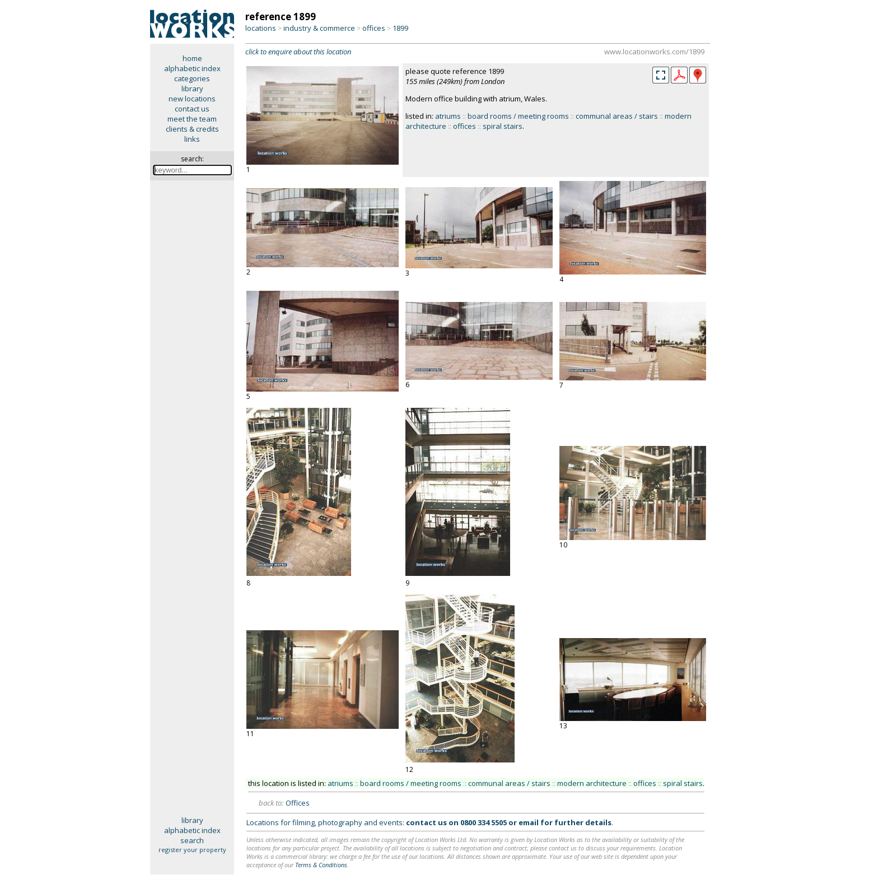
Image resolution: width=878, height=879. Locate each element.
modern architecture (592, 783)
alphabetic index (192, 68)
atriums (448, 116)
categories (192, 78)
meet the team (192, 119)
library (192, 88)
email (529, 822)
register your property (192, 849)
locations (260, 28)
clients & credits (192, 129)
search (192, 840)
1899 (400, 28)
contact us (192, 109)
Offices (298, 803)
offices (373, 28)
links (192, 139)
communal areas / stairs (617, 116)
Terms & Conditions (321, 865)
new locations (192, 99)
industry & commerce (319, 28)
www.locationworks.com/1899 (654, 51)
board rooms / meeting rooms (518, 116)
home (192, 58)
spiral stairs (502, 126)
